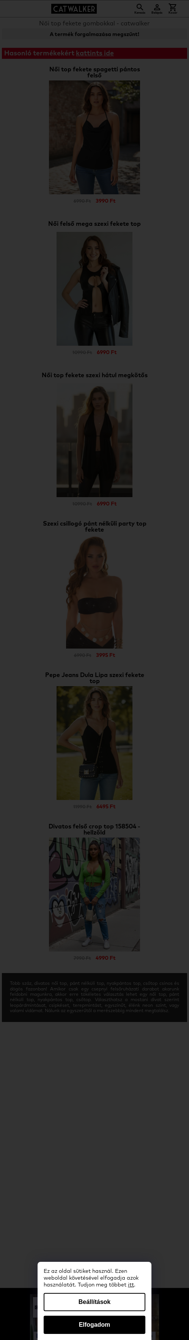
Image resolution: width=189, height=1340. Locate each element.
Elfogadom (94, 1324)
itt (131, 1285)
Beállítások (94, 1302)
